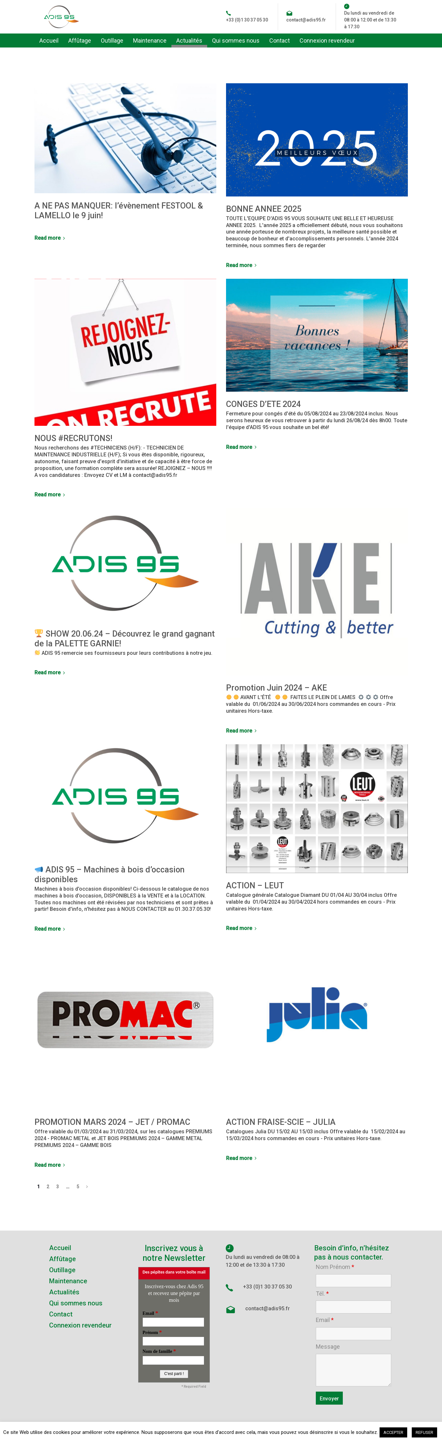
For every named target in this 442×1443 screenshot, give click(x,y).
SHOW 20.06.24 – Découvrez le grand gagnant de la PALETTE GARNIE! (124, 638)
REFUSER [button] (424, 1432)
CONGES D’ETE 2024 (263, 404)
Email (325, 1320)
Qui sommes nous (75, 1303)
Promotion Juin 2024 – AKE (276, 688)
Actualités (64, 1292)
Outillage (62, 1270)
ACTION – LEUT (255, 885)
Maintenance (68, 1281)
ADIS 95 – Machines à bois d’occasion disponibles (109, 874)
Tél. (322, 1293)
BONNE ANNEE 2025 (263, 209)
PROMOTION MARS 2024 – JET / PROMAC (112, 1122)
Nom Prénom (335, 1267)
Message (328, 1346)
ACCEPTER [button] (393, 1432)
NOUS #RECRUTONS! (73, 438)
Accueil (60, 1248)
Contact (61, 1314)
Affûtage (62, 1259)
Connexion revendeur (80, 1325)
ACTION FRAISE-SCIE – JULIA (281, 1122)
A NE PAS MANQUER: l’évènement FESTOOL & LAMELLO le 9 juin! (118, 210)
